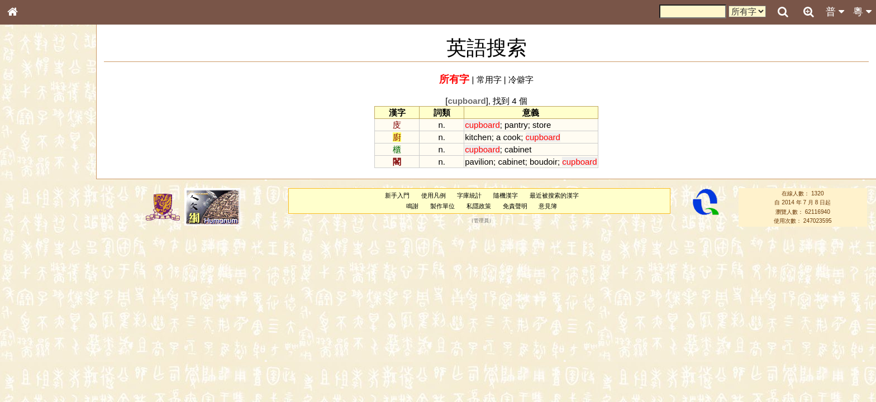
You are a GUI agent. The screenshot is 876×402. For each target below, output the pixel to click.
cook (512, 137)
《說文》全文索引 (41, 351)
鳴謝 (412, 206)
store (541, 125)
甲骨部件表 (30, 171)
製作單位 (442, 206)
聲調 (53, 299)
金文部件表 (30, 182)
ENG (49, 123)
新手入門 (397, 195)
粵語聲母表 (30, 233)
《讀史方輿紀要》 (41, 361)
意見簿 (548, 206)
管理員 (481, 221)
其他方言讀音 (34, 320)
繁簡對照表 (30, 382)
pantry (516, 125)
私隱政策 (478, 206)
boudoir (544, 161)
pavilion (479, 161)
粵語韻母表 (30, 244)
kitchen (478, 137)
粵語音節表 (30, 222)
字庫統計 (469, 195)
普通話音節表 (34, 310)
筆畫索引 (27, 160)
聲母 (22, 299)
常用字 (489, 79)
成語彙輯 (27, 372)
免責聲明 (515, 206)
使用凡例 (433, 195)
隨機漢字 (505, 195)
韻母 (38, 299)
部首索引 (27, 150)
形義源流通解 (34, 193)
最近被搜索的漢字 (554, 195)
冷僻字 (521, 79)
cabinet (517, 149)
